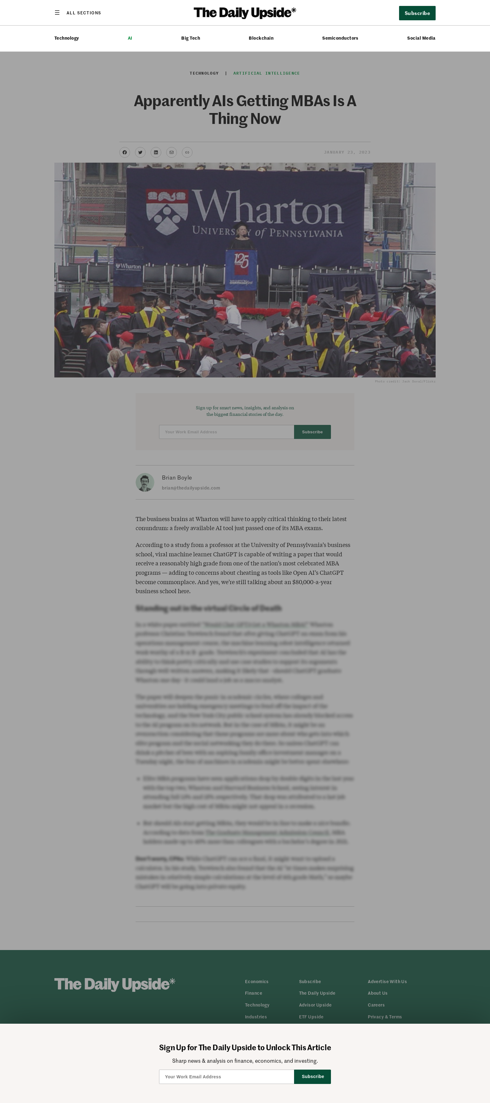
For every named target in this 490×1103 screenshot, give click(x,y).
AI (130, 38)
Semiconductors (340, 38)
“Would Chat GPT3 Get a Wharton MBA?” (255, 624)
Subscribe (417, 12)
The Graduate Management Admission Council (267, 832)
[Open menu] (77, 12)
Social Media (421, 38)
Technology (66, 38)
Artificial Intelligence (266, 73)
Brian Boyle (177, 477)
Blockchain (261, 38)
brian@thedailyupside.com (191, 488)
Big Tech (190, 38)
